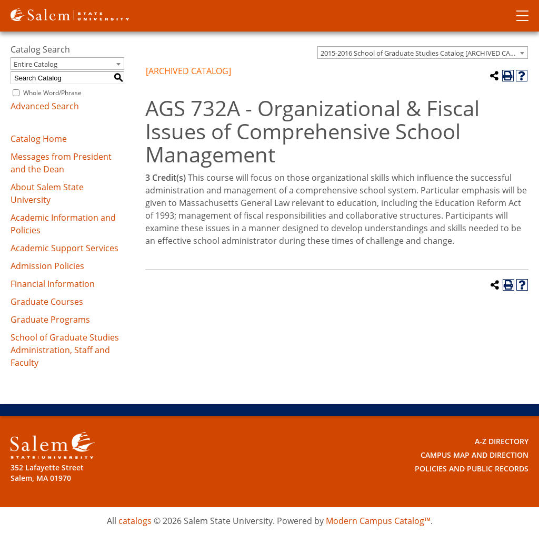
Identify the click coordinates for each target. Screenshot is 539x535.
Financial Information (53, 284)
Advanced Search (45, 106)
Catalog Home (39, 139)
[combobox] (422, 52)
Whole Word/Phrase (52, 92)
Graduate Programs (50, 319)
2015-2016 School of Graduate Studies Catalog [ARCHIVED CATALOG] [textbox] (424, 53)
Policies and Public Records (471, 469)
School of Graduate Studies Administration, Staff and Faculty (65, 350)
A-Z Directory (501, 441)
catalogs (135, 521)
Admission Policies (47, 266)
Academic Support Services (64, 248)
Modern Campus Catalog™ (378, 521)
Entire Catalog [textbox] (35, 64)
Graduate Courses (47, 301)
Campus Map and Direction (474, 455)
